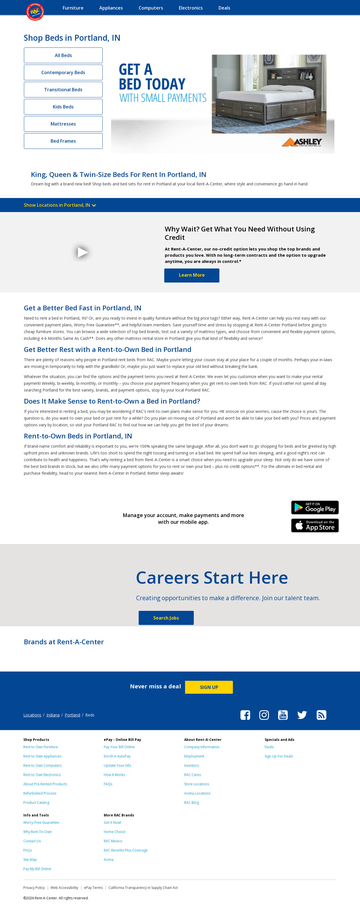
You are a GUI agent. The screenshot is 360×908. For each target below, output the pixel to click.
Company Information (201, 747)
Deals (269, 747)
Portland (72, 715)
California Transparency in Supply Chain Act (143, 887)
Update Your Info (117, 765)
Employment (194, 756)
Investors (191, 765)
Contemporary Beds (63, 72)
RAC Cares (192, 774)
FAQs (108, 784)
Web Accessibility (64, 887)
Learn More (192, 275)
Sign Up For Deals (279, 756)
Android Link (315, 509)
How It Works (114, 774)
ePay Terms (93, 887)
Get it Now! (112, 822)
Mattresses (63, 124)
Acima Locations (197, 793)
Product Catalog (36, 802)
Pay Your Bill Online (119, 747)
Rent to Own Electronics (42, 774)
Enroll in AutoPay (117, 756)
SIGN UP (209, 687)
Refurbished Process (39, 793)
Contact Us (32, 841)
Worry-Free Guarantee (41, 822)
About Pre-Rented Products (45, 784)
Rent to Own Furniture (40, 747)
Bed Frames (63, 141)
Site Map (30, 859)
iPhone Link (315, 527)
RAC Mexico (113, 841)
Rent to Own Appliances (42, 756)
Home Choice (114, 831)
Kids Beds (63, 107)
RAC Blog (191, 802)
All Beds (63, 55)
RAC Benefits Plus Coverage (126, 850)
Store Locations (196, 784)
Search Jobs (166, 618)
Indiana (53, 715)
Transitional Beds (63, 90)
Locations (32, 715)
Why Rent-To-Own (37, 831)
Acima (109, 859)
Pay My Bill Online (37, 868)
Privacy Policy (34, 887)
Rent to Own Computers (42, 765)
